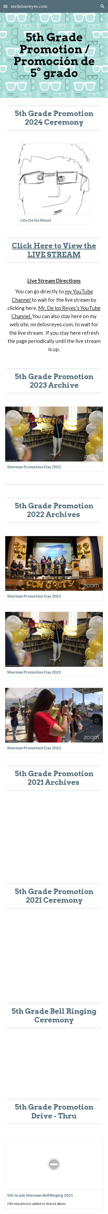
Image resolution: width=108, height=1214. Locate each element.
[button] (5, 6)
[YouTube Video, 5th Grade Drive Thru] (54, 1069)
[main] (54, 55)
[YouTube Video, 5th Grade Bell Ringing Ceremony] (54, 961)
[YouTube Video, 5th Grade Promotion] (54, 842)
